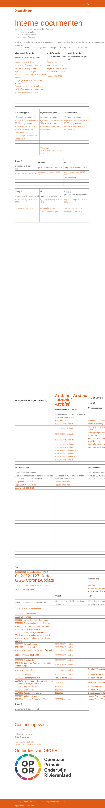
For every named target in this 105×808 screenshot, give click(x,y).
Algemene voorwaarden (24, 805)
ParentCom (63, 801)
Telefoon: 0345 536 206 (24, 742)
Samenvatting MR (54, 62)
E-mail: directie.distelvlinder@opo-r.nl (29, 744)
